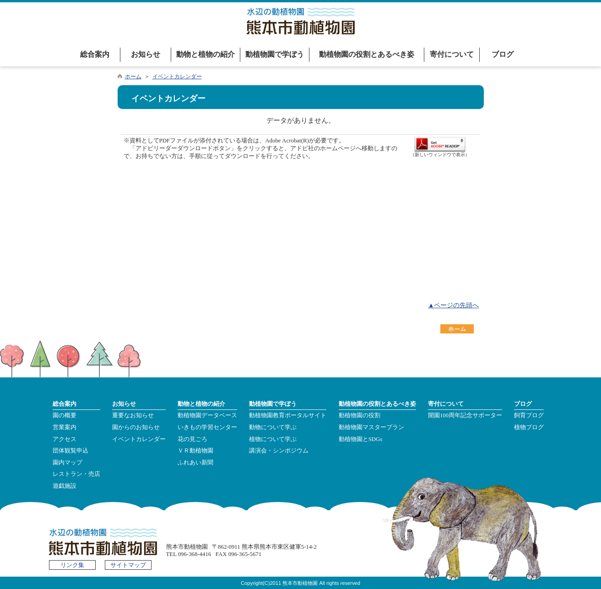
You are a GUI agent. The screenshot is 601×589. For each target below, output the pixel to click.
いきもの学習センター (207, 427)
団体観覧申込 (70, 450)
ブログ (503, 54)
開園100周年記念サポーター (465, 415)
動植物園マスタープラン (371, 427)
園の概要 (64, 415)
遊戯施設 (64, 486)
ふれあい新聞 (195, 462)
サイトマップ (128, 565)
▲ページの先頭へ (453, 305)
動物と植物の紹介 (205, 54)
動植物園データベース (207, 415)
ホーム (133, 76)
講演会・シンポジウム (279, 450)
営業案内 (64, 427)
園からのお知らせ (136, 427)
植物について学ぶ (273, 439)
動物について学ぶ (273, 427)
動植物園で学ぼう (274, 54)
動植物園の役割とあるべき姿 (366, 54)
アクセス (64, 439)
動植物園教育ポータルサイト (287, 415)
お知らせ (145, 54)
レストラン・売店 (76, 474)
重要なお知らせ (133, 415)
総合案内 (94, 54)
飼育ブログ (529, 415)
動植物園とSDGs (361, 439)
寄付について (452, 54)
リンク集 (72, 565)
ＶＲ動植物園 (195, 450)
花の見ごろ (192, 439)
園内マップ (67, 462)
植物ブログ (529, 427)
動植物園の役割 (359, 415)
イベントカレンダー (177, 76)
